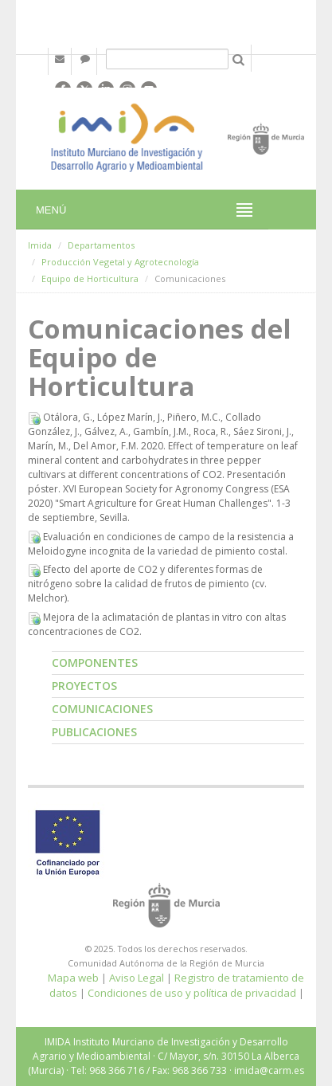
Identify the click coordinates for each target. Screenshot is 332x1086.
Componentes (95, 662)
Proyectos (84, 685)
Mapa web (73, 977)
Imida (40, 245)
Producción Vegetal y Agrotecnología (120, 262)
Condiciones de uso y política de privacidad (192, 993)
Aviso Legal (136, 977)
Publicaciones (94, 731)
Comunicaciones (102, 708)
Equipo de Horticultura (90, 278)
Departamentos (101, 245)
